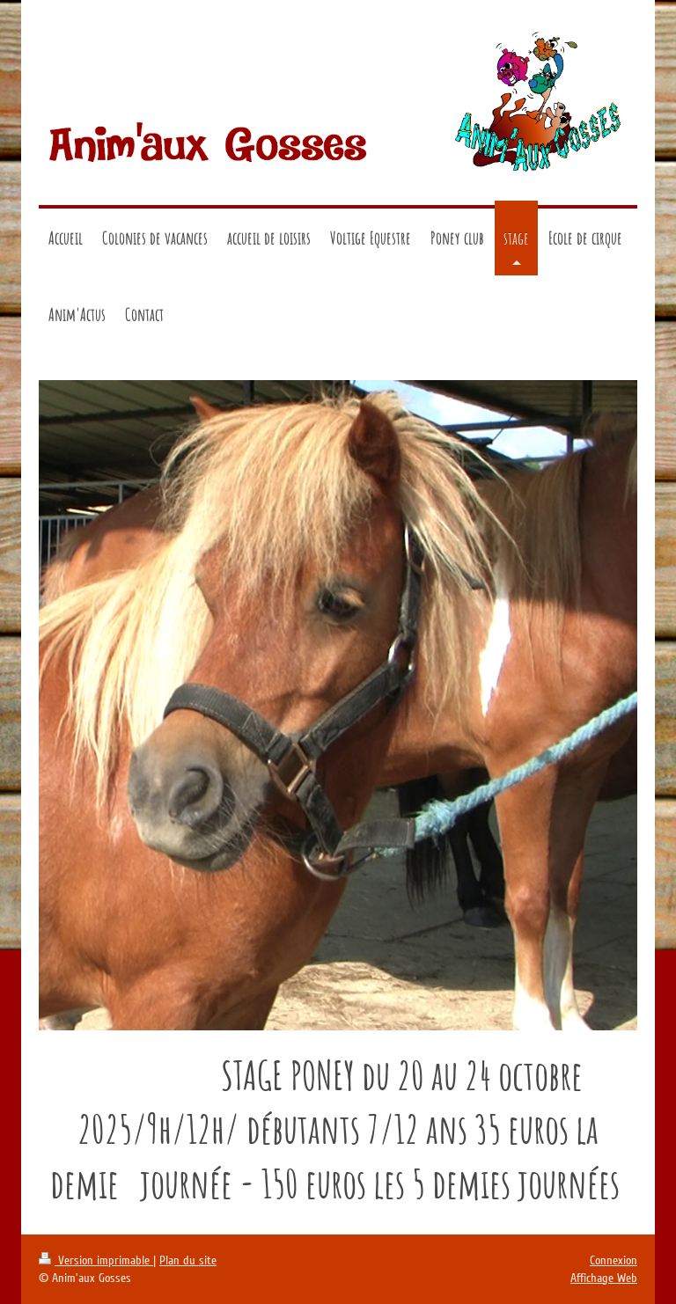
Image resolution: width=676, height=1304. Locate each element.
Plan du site (188, 1260)
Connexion (613, 1260)
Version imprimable (96, 1260)
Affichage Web (603, 1278)
